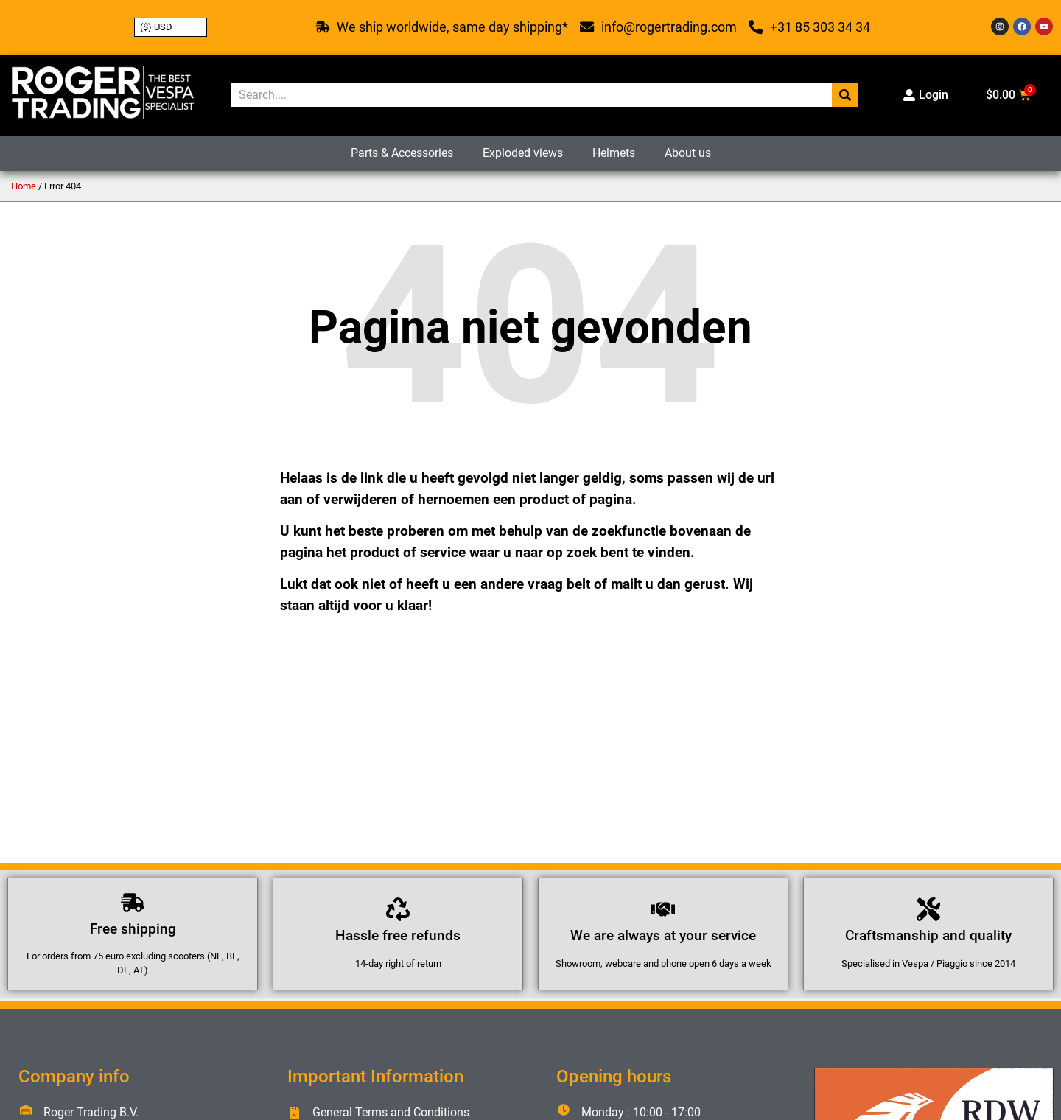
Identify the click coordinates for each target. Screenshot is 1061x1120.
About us (688, 153)
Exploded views (523, 153)
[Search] (845, 95)
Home (23, 186)
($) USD (156, 26)
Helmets (613, 153)
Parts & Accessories (402, 153)
